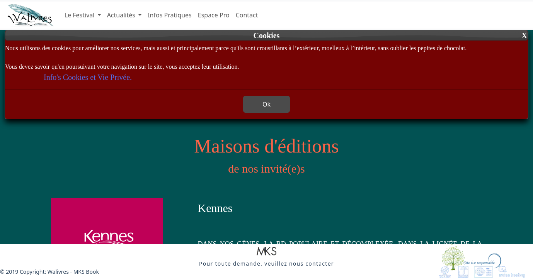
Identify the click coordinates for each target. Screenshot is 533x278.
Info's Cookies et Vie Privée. (88, 77)
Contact (247, 15)
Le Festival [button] (80, 15)
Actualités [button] (122, 15)
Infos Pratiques (170, 15)
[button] (266, 251)
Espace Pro (214, 15)
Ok (266, 104)
